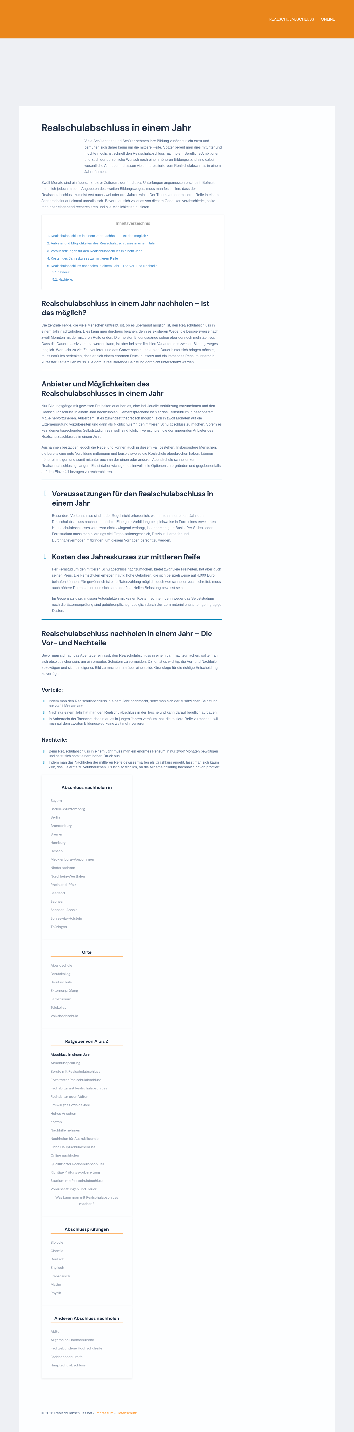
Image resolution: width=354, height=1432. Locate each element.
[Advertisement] (177, 72)
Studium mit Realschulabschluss (77, 1180)
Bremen (57, 834)
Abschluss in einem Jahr (70, 1054)
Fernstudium (61, 999)
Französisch (60, 1276)
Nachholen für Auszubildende (74, 1138)
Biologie (57, 1242)
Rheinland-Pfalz (63, 884)
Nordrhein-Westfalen (68, 876)
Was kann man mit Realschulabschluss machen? (86, 1200)
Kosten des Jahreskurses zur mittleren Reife (84, 258)
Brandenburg (61, 825)
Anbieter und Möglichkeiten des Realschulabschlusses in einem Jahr (103, 243)
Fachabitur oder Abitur (69, 1096)
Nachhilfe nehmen (65, 1130)
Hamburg (58, 842)
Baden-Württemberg (68, 809)
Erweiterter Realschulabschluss (76, 1079)
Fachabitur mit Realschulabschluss (79, 1088)
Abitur (56, 1331)
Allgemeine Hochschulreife (72, 1339)
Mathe (56, 1284)
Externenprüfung (64, 990)
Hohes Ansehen (63, 1113)
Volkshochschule (64, 1015)
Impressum (104, 1413)
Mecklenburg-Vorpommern (73, 859)
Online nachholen (65, 1155)
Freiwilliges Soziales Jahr (70, 1105)
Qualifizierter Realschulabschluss (77, 1164)
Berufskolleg (60, 973)
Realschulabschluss (291, 19)
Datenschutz (126, 1413)
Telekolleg (58, 1007)
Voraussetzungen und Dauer (73, 1189)
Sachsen (58, 901)
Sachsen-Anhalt (64, 909)
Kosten (56, 1122)
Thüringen (59, 926)
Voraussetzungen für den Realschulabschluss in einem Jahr (96, 251)
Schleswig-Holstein (66, 918)
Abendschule (61, 965)
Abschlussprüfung (65, 1062)
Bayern (56, 800)
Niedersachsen (63, 867)
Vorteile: (64, 272)
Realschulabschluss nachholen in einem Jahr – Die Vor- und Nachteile (104, 266)
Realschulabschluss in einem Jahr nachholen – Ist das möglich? (99, 236)
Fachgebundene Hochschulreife (76, 1348)
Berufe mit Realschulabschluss (75, 1071)
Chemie (57, 1250)
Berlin (55, 817)
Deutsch (57, 1259)
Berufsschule (61, 982)
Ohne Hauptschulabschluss (73, 1147)
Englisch (57, 1267)
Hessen (57, 851)
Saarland (58, 893)
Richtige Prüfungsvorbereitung (75, 1172)
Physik (56, 1292)
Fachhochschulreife (66, 1356)
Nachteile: (65, 279)
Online (328, 19)
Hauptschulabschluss (68, 1365)
